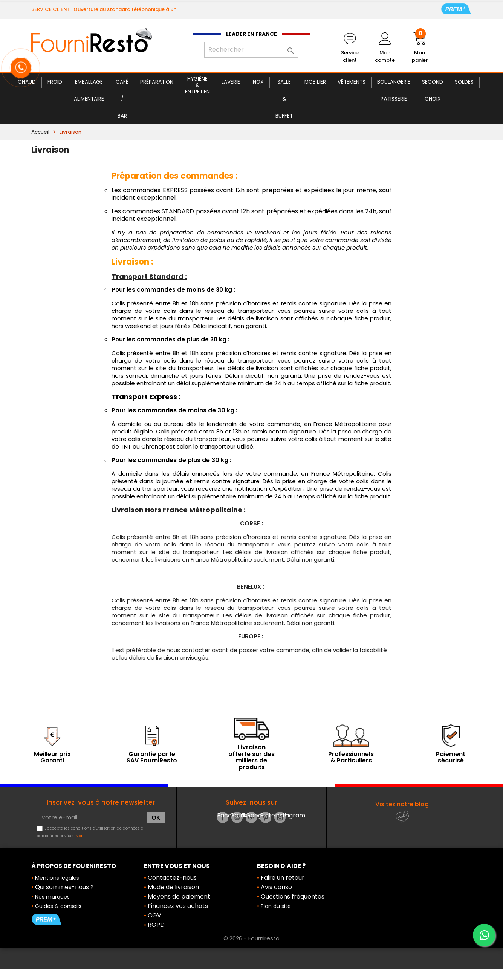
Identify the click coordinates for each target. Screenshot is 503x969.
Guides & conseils (58, 906)
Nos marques (52, 896)
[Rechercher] (251, 50)
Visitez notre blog (402, 804)
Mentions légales (57, 878)
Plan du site (276, 906)
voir (80, 836)
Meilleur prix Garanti (52, 757)
